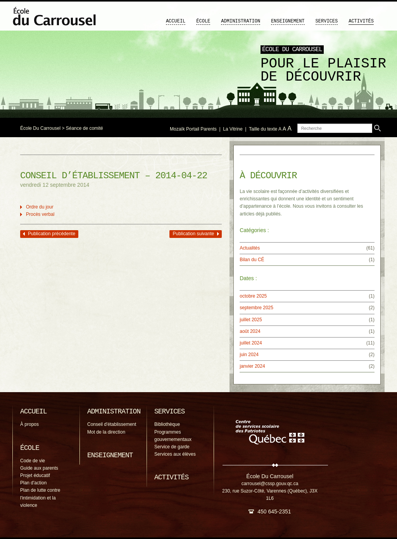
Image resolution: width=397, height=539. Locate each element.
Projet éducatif (35, 475)
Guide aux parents (39, 468)
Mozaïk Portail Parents (193, 129)
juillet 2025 (251, 319)
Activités (361, 21)
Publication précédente (51, 233)
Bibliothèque (167, 424)
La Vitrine (232, 129)
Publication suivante (193, 233)
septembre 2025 (256, 307)
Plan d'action (33, 483)
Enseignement (287, 21)
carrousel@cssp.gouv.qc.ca (270, 483)
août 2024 (250, 331)
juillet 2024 (251, 343)
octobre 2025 (253, 296)
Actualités (250, 248)
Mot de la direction (106, 432)
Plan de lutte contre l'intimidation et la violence (40, 497)
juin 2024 (249, 354)
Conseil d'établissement (111, 424)
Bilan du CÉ (252, 259)
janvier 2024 (252, 366)
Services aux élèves (175, 454)
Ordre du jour (40, 207)
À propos (29, 424)
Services (327, 21)
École (203, 21)
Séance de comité (84, 128)
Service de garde (172, 446)
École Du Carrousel (40, 128)
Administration (240, 21)
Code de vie (32, 460)
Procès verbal (40, 214)
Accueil (175, 21)
